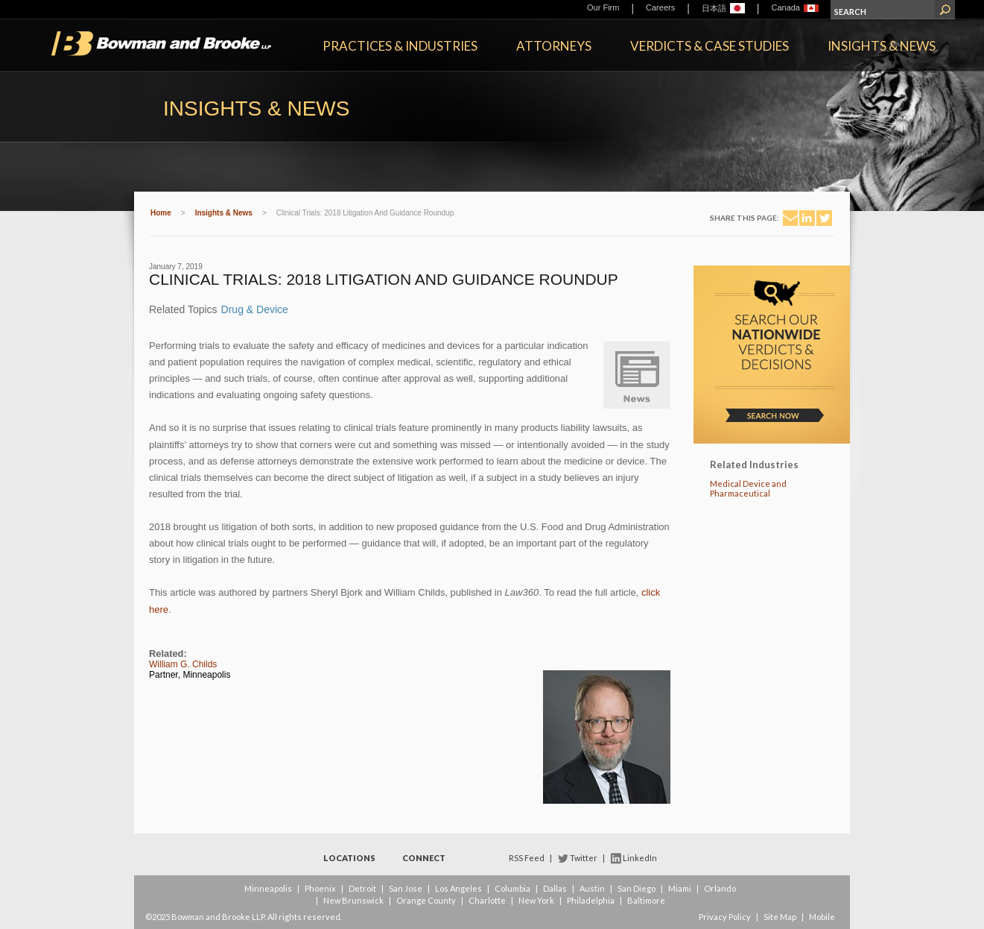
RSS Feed (527, 858)
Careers (660, 7)
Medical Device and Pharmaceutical (748, 488)
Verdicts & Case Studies (709, 46)
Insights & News (882, 46)
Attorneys (553, 46)
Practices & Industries (400, 46)
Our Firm (603, 7)
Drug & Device (254, 309)
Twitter (583, 858)
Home (160, 213)
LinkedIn (640, 858)
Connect (423, 858)
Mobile (822, 917)
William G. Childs (183, 664)
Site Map (780, 917)
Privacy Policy (725, 917)
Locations (349, 858)
